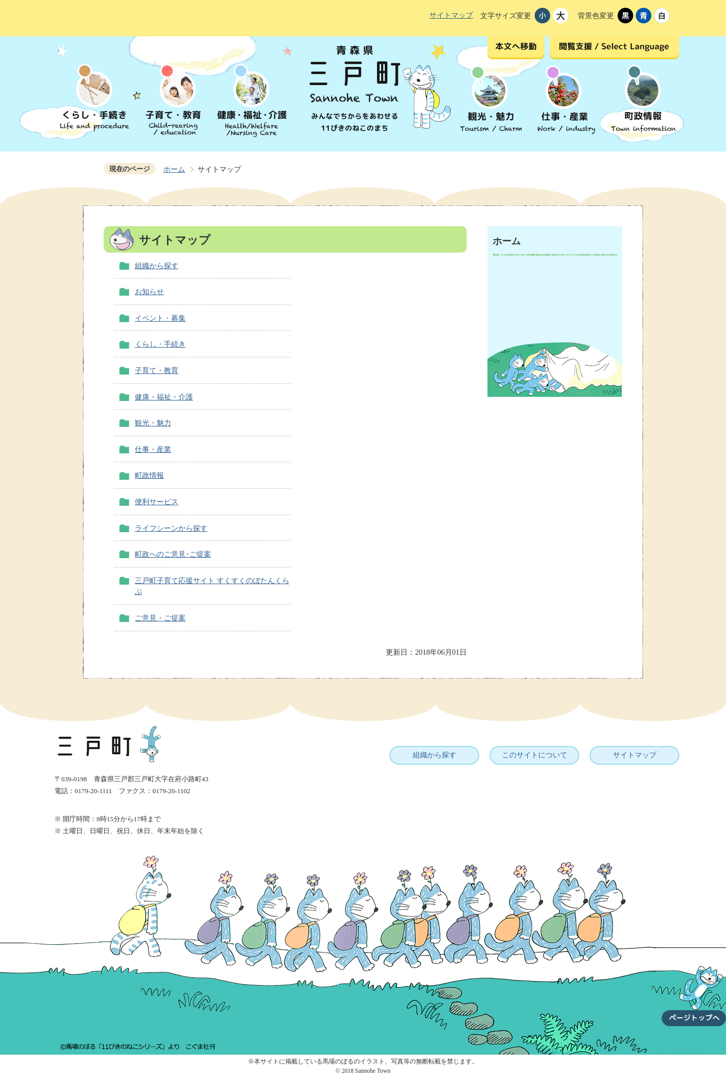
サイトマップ (451, 15)
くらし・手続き (160, 344)
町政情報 (149, 475)
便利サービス (156, 501)
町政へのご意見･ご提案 (173, 554)
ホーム (174, 169)
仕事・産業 (153, 449)
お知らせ (149, 291)
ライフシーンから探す (171, 528)
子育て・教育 (156, 370)
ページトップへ (694, 989)
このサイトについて (534, 755)
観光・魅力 (153, 423)
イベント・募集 (160, 318)
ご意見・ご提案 (160, 618)
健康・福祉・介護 (164, 397)
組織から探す (156, 265)
